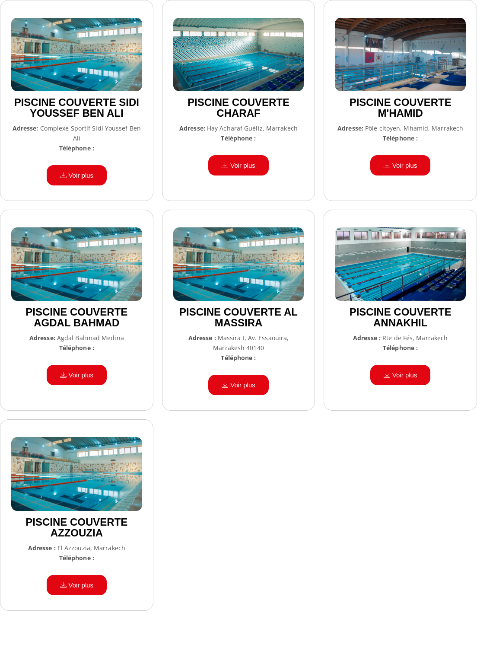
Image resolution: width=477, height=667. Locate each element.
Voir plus (77, 175)
